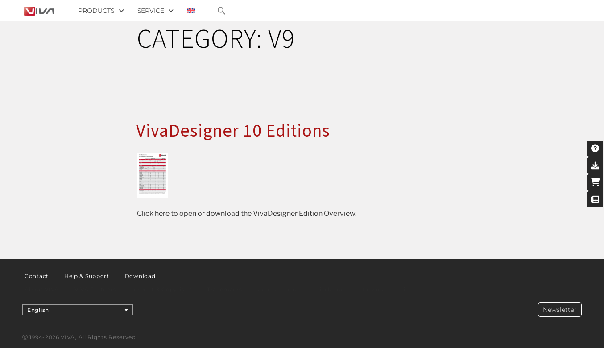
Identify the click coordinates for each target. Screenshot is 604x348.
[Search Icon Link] (221, 10)
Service (155, 10)
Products (101, 10)
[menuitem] (191, 10)
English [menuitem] (38, 309)
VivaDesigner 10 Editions (233, 130)
